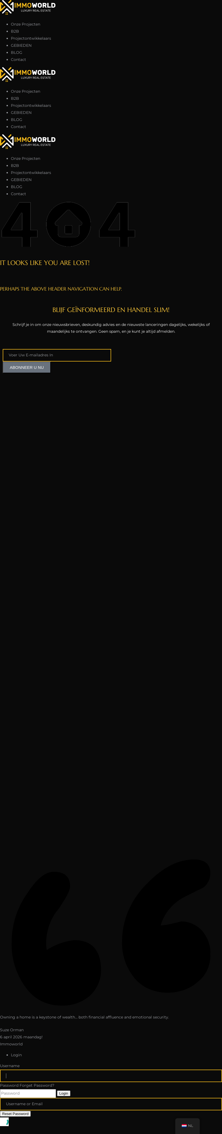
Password (9, 1085)
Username (10, 1065)
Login (63, 1093)
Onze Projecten (25, 24)
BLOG (16, 52)
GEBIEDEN (21, 45)
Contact (18, 59)
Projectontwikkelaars (31, 38)
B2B (15, 31)
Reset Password (15, 1114)
